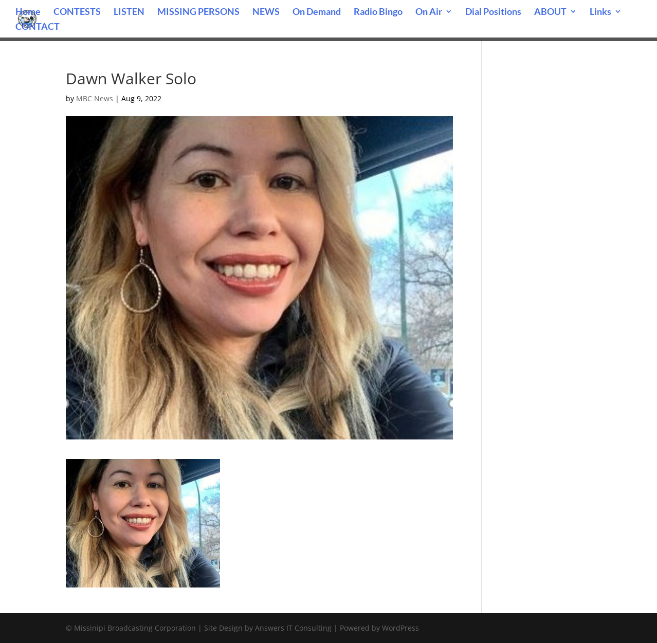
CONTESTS (77, 12)
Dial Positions (493, 12)
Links (600, 12)
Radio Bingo (378, 12)
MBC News (94, 98)
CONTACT (37, 27)
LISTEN (129, 12)
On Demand (317, 12)
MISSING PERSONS (198, 12)
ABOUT (550, 12)
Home (28, 12)
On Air (428, 12)
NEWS (266, 12)
